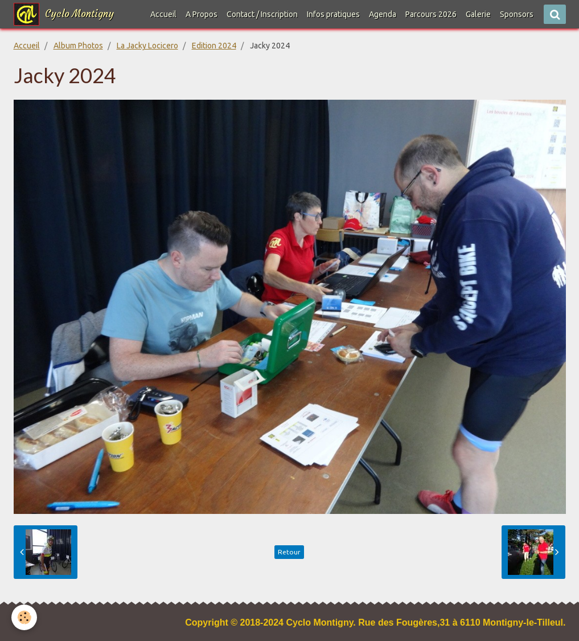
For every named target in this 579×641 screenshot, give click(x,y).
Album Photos (78, 45)
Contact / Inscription (262, 14)
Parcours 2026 (431, 14)
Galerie (478, 14)
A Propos (201, 14)
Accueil (163, 14)
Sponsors (516, 14)
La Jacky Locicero (147, 45)
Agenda (382, 14)
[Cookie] (24, 617)
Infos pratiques (333, 14)
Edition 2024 (214, 45)
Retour (289, 552)
